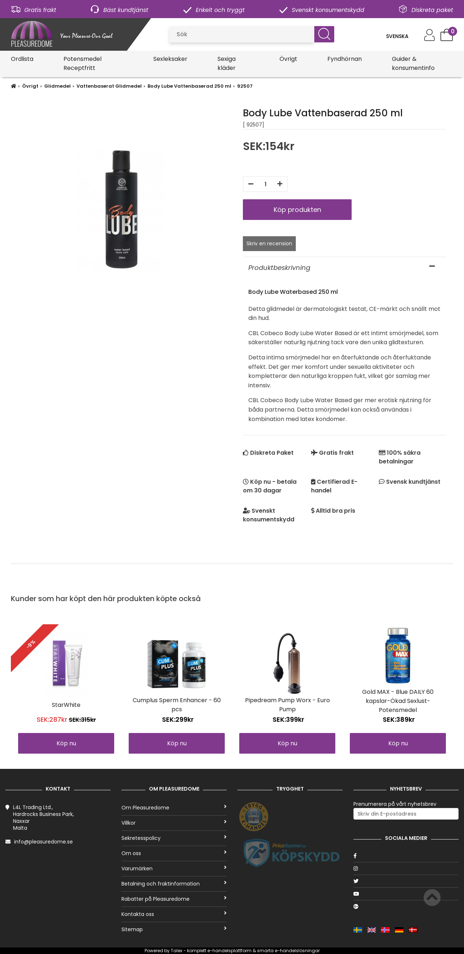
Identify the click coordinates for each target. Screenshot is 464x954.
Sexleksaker (170, 59)
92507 (245, 86)
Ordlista (22, 59)
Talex (176, 950)
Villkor (174, 822)
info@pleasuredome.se (43, 841)
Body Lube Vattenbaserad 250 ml (189, 86)
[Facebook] (406, 856)
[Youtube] (406, 894)
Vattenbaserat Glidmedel (109, 86)
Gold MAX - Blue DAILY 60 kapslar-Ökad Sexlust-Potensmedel (398, 701)
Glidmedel (57, 86)
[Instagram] (406, 868)
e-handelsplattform (229, 950)
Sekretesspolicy (174, 838)
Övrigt (288, 59)
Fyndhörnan (344, 59)
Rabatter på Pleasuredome (174, 899)
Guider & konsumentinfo (413, 63)
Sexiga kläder (227, 63)
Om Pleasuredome (174, 807)
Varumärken (174, 868)
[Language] (401, 36)
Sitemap (174, 929)
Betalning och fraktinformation (174, 883)
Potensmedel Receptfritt (82, 63)
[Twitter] (406, 881)
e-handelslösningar (297, 950)
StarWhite (66, 705)
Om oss (174, 853)
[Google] (406, 906)
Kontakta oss (174, 914)
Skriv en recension (269, 243)
